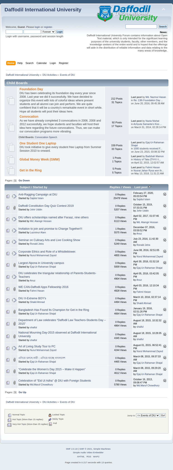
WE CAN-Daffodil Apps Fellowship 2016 (43, 287)
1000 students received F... (148, 148)
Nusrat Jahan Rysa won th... (149, 170)
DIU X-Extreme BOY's (32, 298)
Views (127, 187)
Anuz (139, 233)
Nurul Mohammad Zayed (43, 255)
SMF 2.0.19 (72, 449)
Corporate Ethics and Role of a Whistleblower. (47, 251)
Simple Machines (102, 449)
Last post (142, 187)
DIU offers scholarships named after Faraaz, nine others (53, 217)
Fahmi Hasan (153, 167)
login (37, 27)
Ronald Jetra (37, 243)
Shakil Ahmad (37, 302)
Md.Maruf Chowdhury (41, 384)
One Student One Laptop (37, 143)
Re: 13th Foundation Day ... (148, 100)
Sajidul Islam (37, 198)
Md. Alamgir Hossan (41, 221)
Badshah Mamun (155, 156)
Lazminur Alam (38, 232)
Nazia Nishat (152, 120)
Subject (25, 187)
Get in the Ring (30, 170)
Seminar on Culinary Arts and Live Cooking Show (49, 240)
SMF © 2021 (85, 449)
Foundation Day (31, 89)
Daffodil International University (43, 9)
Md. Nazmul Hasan (156, 97)
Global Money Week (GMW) (39, 159)
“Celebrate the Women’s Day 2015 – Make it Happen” (51, 369)
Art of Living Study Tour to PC (36, 346)
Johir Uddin (36, 209)
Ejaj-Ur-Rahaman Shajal (43, 266)
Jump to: (131, 415)
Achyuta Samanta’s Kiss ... (147, 124)
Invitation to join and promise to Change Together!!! (50, 228)
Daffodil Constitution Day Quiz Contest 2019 (46, 205)
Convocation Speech (46, 137)
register (48, 27)
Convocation (28, 116)
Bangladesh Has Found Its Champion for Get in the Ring (53, 310)
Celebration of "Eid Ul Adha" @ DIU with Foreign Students (54, 380)
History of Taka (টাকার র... (147, 159)
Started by (40, 187)
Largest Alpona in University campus (41, 263)
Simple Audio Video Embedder (88, 452)
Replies (115, 187)
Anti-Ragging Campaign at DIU (37, 194)
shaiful (33, 327)
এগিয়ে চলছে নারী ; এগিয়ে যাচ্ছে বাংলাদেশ (41, 358)
